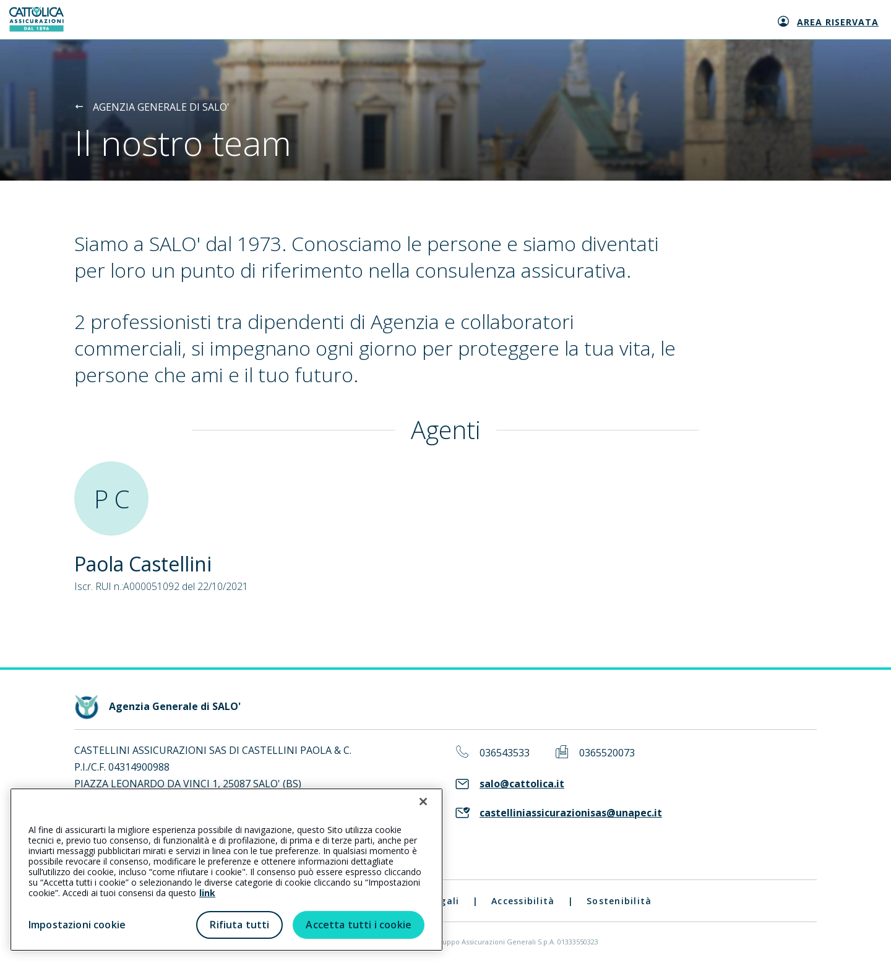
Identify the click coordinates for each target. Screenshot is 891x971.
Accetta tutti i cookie (358, 924)
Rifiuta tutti (239, 924)
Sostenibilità (619, 901)
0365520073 (607, 753)
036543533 (505, 753)
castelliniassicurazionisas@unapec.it (571, 813)
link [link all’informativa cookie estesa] (207, 893)
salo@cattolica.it (522, 784)
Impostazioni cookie (77, 924)
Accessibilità (522, 901)
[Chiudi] (423, 801)
